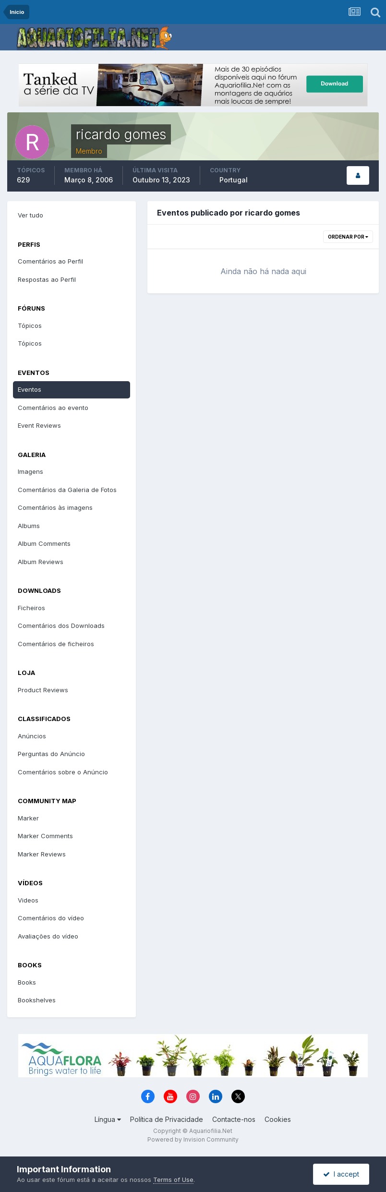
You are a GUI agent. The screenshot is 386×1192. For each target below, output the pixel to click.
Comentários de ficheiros (56, 644)
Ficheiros (31, 608)
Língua (108, 1119)
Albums (29, 526)
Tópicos (30, 325)
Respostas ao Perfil (47, 279)
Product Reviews (43, 690)
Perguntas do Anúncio (51, 754)
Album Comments (44, 543)
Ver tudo (30, 215)
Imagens (30, 471)
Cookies (278, 1119)
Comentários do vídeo (51, 918)
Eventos (29, 389)
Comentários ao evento (53, 407)
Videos (28, 900)
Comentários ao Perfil (50, 261)
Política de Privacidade (166, 1119)
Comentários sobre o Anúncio (63, 772)
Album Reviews (40, 562)
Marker (28, 818)
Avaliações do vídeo (48, 936)
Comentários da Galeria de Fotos (67, 490)
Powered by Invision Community (193, 1139)
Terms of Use (173, 1179)
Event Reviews (39, 425)
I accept (341, 1174)
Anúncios (32, 736)
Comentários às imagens (55, 507)
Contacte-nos (233, 1119)
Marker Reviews (42, 854)
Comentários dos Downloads (61, 625)
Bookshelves (37, 1000)
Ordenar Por (348, 237)
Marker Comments (45, 836)
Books (27, 982)
